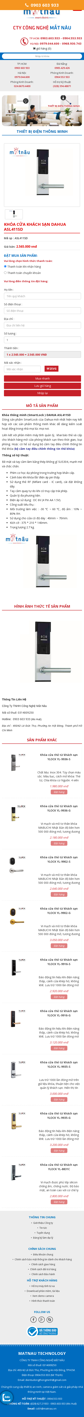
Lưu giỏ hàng (42, 386)
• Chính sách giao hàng (42, 1264)
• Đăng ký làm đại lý (42, 1237)
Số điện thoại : (13, 304)
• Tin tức (42, 1228)
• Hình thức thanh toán (42, 1301)
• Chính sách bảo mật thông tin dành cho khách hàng (42, 1259)
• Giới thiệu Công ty (42, 1223)
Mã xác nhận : (13, 363)
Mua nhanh (42, 378)
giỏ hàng (42, 48)
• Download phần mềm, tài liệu (42, 1291)
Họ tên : (9, 289)
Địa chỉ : (9, 319)
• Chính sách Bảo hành (42, 1274)
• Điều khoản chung (42, 1254)
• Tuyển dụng (42, 1232)
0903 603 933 (42, 5)
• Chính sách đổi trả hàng (42, 1269)
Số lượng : (10, 333)
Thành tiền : (11, 348)
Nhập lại (42, 393)
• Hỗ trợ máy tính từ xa (42, 1286)
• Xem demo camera (42, 1296)
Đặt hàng (59, 792)
